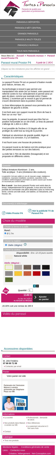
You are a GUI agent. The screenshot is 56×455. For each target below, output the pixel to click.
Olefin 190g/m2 (17, 245)
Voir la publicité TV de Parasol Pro (43, 212)
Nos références (34, 423)
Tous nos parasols (28, 51)
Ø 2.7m (10, 233)
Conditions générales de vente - (36, 447)
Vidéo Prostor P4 (14, 213)
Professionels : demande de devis (37, 419)
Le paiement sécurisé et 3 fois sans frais (38, 427)
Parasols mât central (28, 28)
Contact (8, 432)
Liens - (6, 450)
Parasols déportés (27, 22)
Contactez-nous (17, 450)
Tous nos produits (12, 440)
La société (9, 418)
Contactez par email (13, 366)
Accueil (20, 56)
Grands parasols (28, 33)
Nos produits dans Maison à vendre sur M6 (15, 424)
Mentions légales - (11, 447)
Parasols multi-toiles (28, 39)
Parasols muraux (28, 45)
